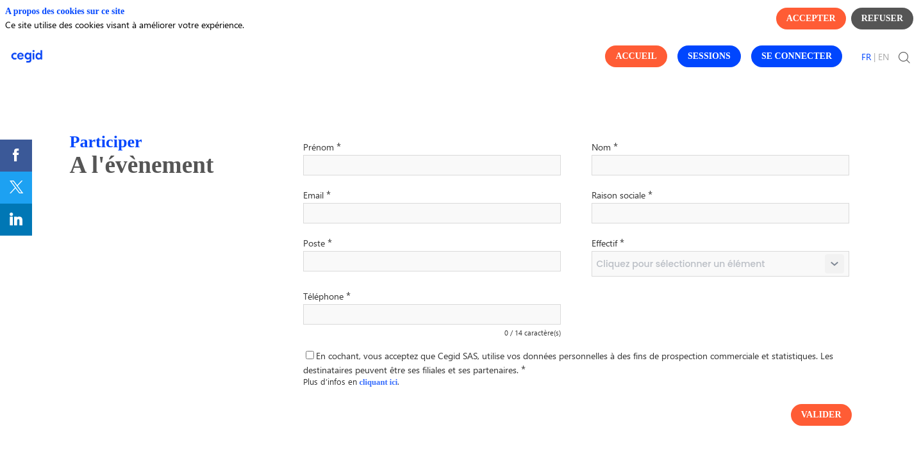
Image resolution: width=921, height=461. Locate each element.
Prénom (322, 146)
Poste (317, 242)
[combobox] (720, 264)
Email (317, 194)
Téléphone (327, 295)
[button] (636, 56)
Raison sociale (622, 194)
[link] (16, 156)
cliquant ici (379, 382)
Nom (605, 146)
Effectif (608, 242)
